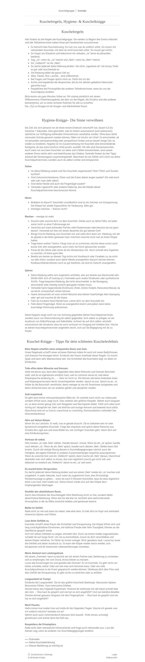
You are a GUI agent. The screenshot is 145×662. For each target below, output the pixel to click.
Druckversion (36, 654)
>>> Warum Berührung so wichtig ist (44, 645)
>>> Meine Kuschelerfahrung (40, 642)
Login (114, 654)
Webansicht (111, 657)
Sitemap (48, 654)
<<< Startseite (32, 639)
